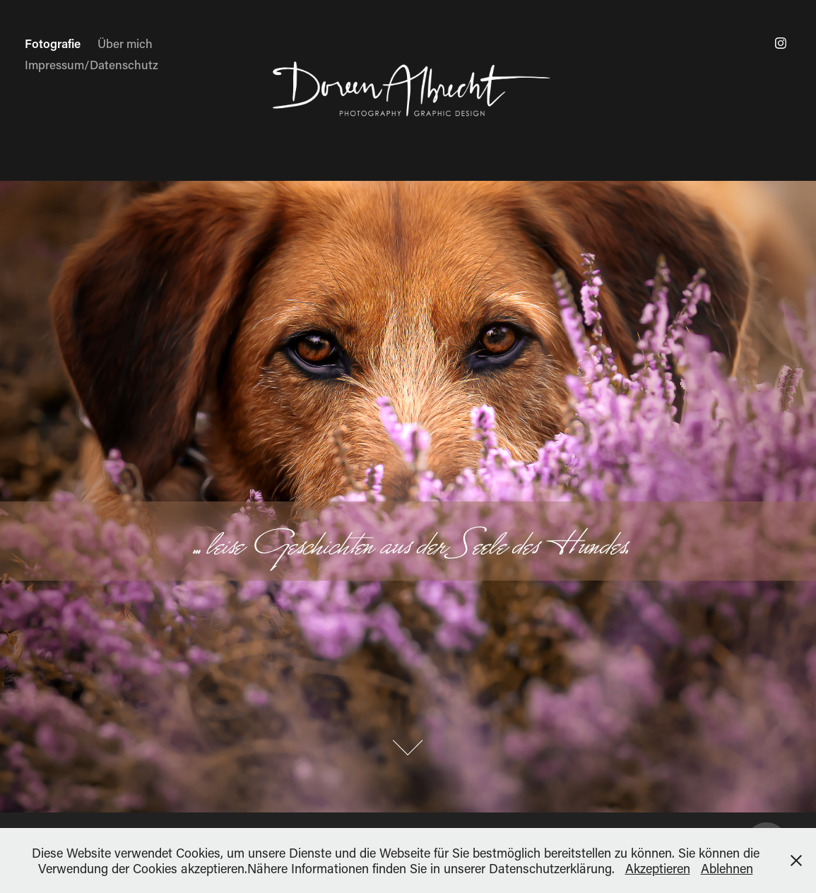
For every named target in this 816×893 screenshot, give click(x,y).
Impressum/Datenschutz (91, 64)
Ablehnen (727, 868)
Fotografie (53, 43)
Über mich (125, 43)
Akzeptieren (657, 868)
